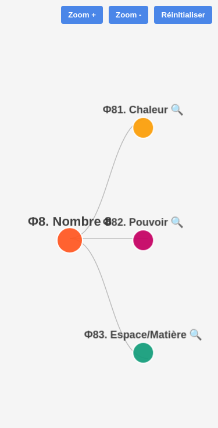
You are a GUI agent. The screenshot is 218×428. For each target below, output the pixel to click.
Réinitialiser (183, 14)
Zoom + (82, 14)
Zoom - (128, 14)
